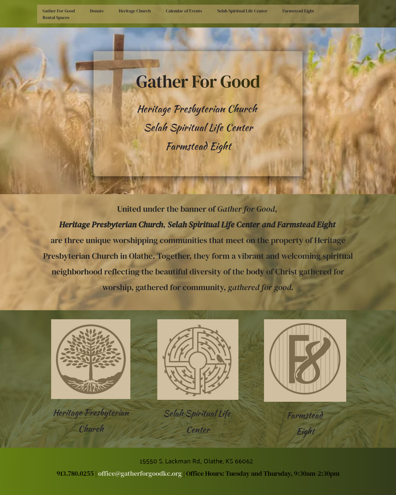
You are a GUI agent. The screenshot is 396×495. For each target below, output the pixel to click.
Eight (305, 431)
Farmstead (305, 415)
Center (198, 429)
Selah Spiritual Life (197, 413)
